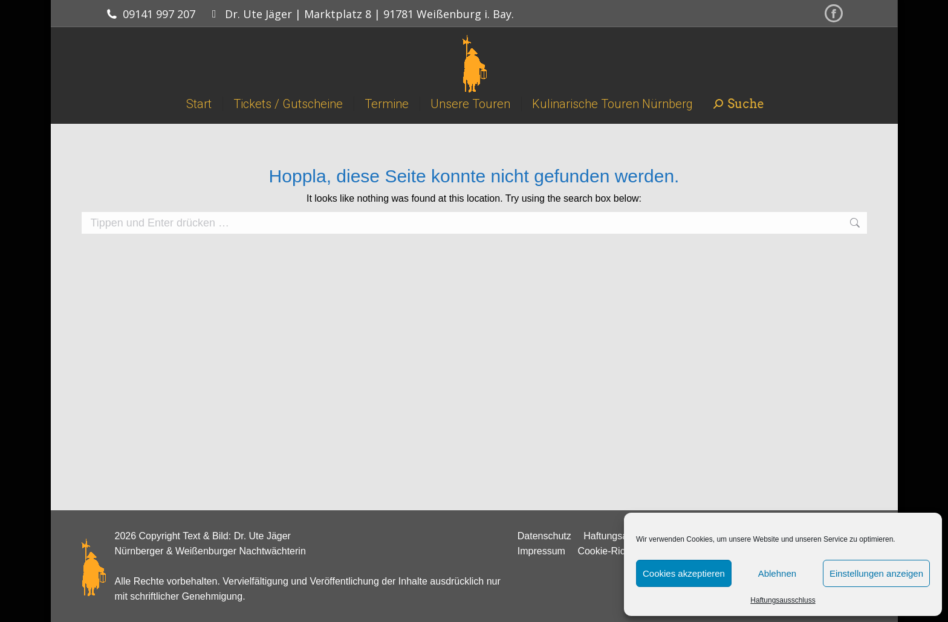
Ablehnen (777, 573)
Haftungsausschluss (782, 600)
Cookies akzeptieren (684, 573)
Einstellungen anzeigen (876, 573)
